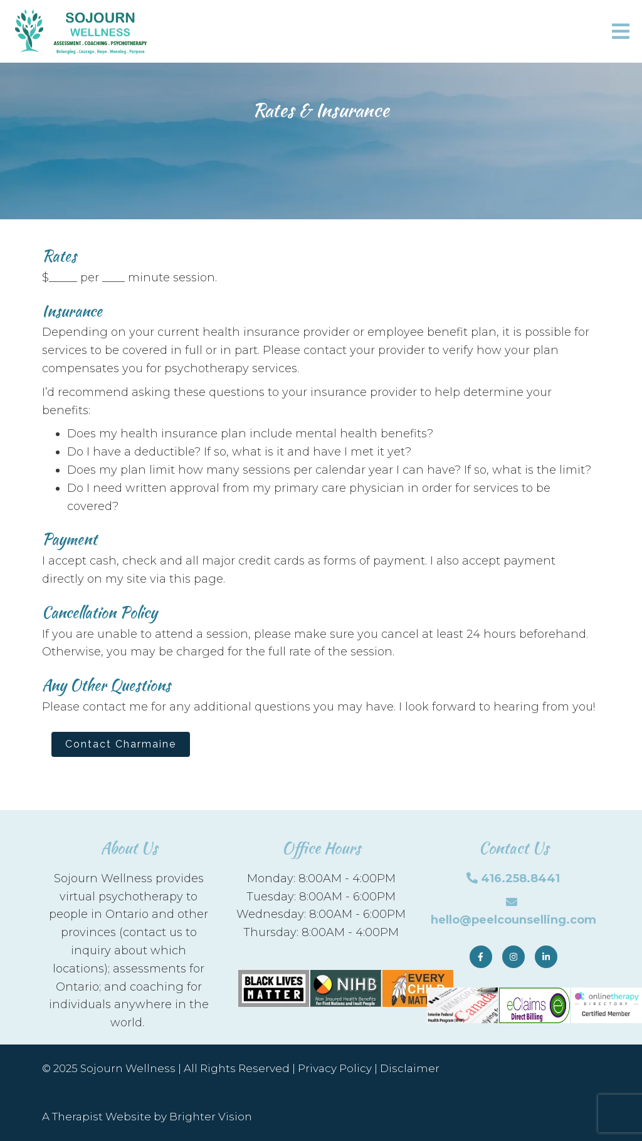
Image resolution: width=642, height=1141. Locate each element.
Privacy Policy (335, 1068)
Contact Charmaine (120, 744)
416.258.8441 (520, 878)
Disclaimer (409, 1068)
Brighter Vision (210, 1116)
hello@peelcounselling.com (513, 920)
